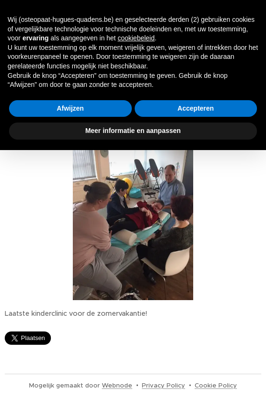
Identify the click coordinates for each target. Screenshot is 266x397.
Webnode (117, 385)
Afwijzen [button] (70, 108)
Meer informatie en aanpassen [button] (133, 130)
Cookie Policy (216, 385)
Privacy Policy (163, 385)
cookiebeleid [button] (136, 38)
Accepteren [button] (195, 108)
